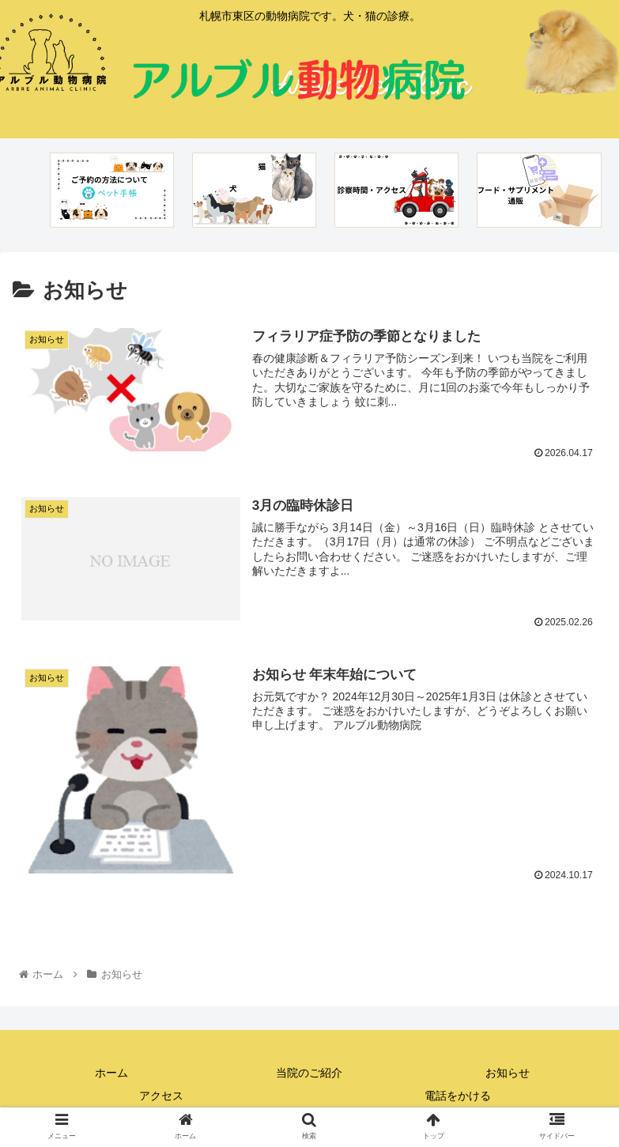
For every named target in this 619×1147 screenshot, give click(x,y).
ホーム (111, 1072)
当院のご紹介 (309, 1072)
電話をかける (458, 1096)
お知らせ (507, 1072)
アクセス (161, 1096)
